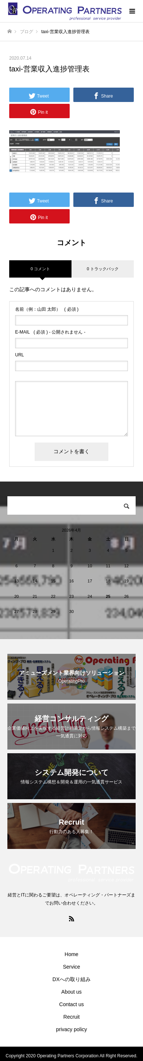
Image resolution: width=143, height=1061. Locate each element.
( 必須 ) (47, 309)
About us (71, 992)
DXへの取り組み (71, 979)
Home (71, 954)
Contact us (71, 1004)
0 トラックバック (102, 269)
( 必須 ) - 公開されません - (50, 332)
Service (71, 967)
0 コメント (40, 269)
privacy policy (71, 1029)
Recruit (71, 1017)
